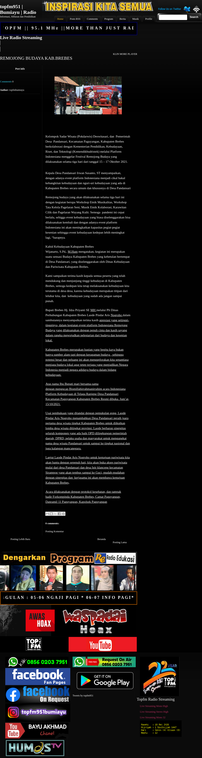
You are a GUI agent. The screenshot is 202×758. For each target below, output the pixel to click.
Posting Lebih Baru (20, 539)
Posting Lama (120, 542)
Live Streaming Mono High (154, 706)
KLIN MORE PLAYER (125, 54)
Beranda (101, 539)
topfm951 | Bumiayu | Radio (18, 9)
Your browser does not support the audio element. (68, 46)
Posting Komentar (54, 531)
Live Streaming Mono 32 (152, 717)
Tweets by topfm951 (83, 695)
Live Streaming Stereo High (154, 711)
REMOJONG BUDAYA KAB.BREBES (36, 58)
